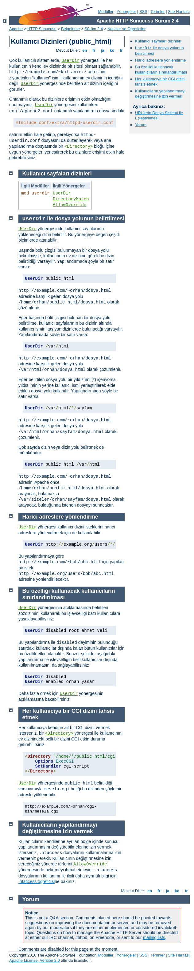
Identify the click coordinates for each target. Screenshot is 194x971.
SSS (143, 11)
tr (121, 50)
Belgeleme (70, 28)
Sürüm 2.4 (93, 28)
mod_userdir (35, 193)
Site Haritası (179, 11)
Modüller (106, 11)
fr (94, 50)
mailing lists (154, 937)
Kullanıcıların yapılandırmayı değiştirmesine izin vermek (160, 93)
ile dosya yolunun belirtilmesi (73, 218)
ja (102, 50)
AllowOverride (69, 205)
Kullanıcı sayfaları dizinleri (158, 41)
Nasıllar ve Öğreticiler (126, 28)
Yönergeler (126, 11)
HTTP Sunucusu (41, 28)
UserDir (70, 60)
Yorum (140, 124)
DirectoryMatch (71, 199)
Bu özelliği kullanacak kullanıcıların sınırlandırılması (161, 69)
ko (112, 50)
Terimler (157, 11)
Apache (16, 28)
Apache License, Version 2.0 (34, 960)
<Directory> (78, 146)
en (84, 50)
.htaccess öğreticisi (36, 881)
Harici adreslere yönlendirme (160, 60)
